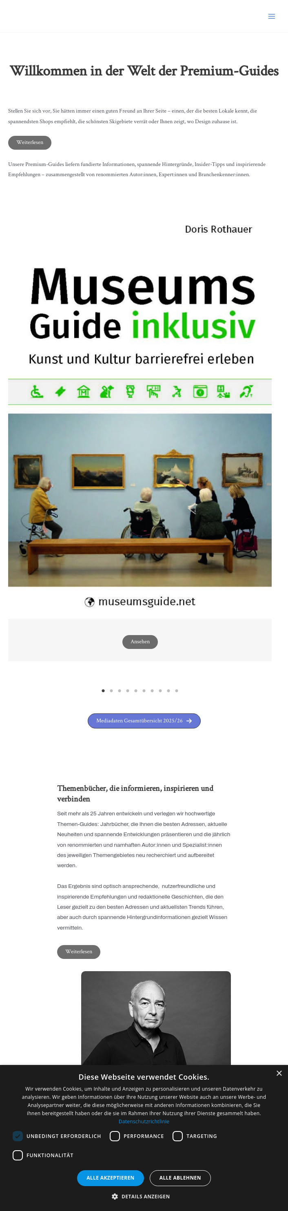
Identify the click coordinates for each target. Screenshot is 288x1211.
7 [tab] (152, 691)
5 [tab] (136, 691)
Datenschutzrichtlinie (144, 1121)
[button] (144, 720)
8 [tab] (160, 691)
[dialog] (144, 1138)
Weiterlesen (29, 142)
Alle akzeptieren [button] (110, 1177)
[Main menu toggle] (272, 16)
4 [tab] (128, 691)
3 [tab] (119, 691)
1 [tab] (103, 691)
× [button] (279, 1074)
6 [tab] (144, 691)
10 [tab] (177, 691)
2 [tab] (111, 691)
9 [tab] (168, 691)
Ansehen (140, 641)
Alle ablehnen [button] (180, 1177)
